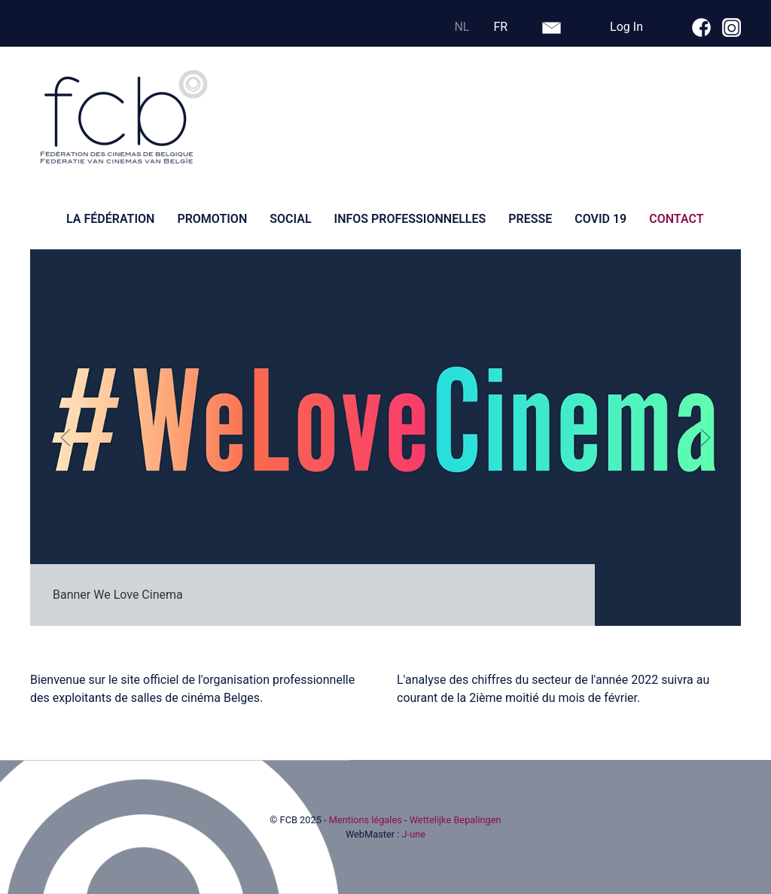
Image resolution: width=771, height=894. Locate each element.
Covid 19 (600, 219)
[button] (65, 437)
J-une (414, 834)
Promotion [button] (212, 219)
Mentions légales (365, 819)
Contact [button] (676, 219)
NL (461, 27)
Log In (626, 27)
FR (500, 27)
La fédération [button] (110, 219)
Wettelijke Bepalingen (455, 819)
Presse (530, 219)
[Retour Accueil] (124, 118)
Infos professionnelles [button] (410, 219)
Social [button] (290, 219)
